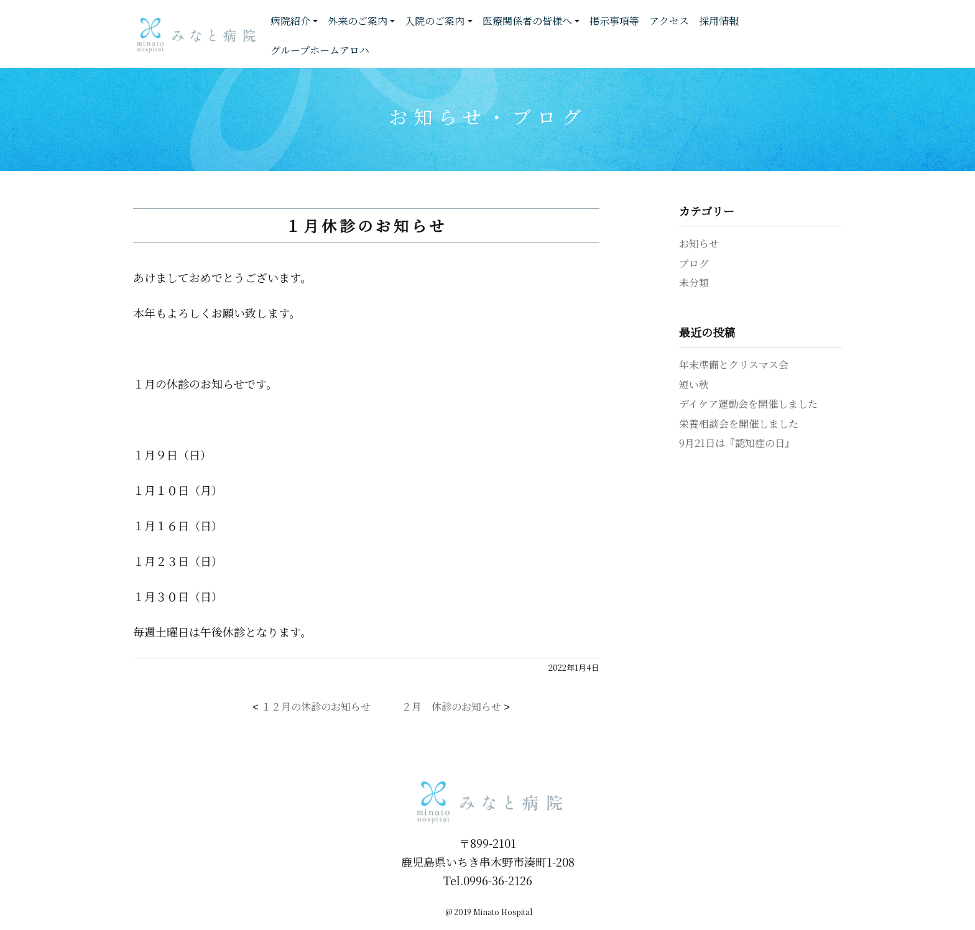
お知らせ (699, 243)
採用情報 (719, 21)
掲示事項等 (614, 21)
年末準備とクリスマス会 (733, 364)
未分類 (694, 282)
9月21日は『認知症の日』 (737, 443)
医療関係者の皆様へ (527, 21)
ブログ (694, 263)
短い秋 (694, 384)
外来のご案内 (357, 21)
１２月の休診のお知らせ (316, 706)
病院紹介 (290, 21)
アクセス (669, 21)
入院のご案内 (434, 21)
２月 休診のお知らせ (451, 706)
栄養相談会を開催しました (738, 424)
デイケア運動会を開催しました (748, 404)
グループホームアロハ (319, 50)
